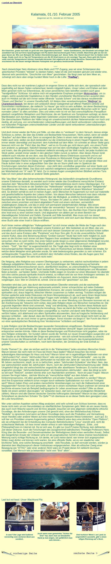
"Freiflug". (73, 77)
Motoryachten (91, 93)
